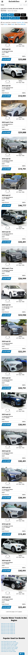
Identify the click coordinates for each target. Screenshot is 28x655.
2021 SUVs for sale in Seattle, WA (8, 629)
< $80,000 (5, 18)
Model (17, 14)
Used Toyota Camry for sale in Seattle (8, 645)
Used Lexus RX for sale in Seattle (8, 650)
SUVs (4, 14)
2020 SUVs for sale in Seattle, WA (8, 630)
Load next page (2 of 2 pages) (14, 611)
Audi (11, 14)
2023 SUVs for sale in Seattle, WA (8, 626)
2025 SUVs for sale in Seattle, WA (8, 623)
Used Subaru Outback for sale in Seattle (9, 648)
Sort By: (23, 18)
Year (23, 14)
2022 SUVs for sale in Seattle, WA (8, 627)
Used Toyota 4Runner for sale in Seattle (9, 644)
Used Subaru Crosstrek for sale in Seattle (9, 647)
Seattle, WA (15, 18)
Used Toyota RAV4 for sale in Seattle (8, 641)
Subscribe (25, 4)
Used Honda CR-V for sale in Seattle (8, 651)
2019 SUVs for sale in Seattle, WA (8, 632)
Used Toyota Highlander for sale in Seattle (9, 642)
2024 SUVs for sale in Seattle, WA (8, 625)
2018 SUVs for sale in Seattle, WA (8, 633)
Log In (21, 4)
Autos (2, 5)
